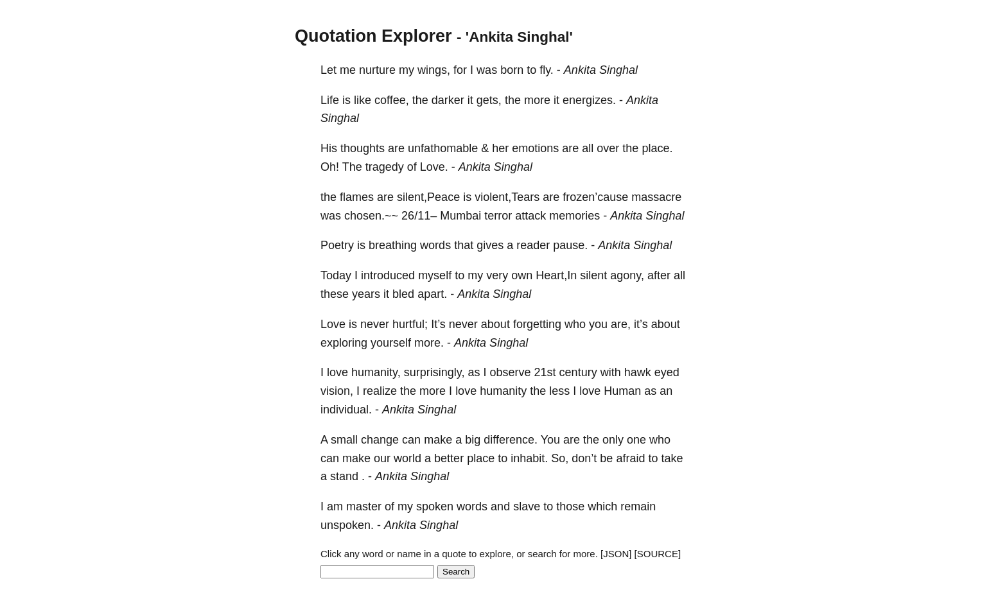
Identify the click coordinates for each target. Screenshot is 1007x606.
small (344, 439)
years (366, 294)
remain (638, 506)
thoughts (362, 148)
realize (380, 391)
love (337, 372)
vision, (336, 391)
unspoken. (347, 525)
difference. (511, 439)
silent (593, 275)
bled (403, 294)
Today (335, 275)
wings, (433, 70)
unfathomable (443, 148)
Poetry (337, 245)
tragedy (384, 166)
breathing (393, 245)
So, (559, 458)
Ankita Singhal (601, 70)
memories (574, 215)
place (481, 458)
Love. (434, 166)
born (511, 70)
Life (329, 100)
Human (622, 391)
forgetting (537, 324)
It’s (438, 324)
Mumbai (460, 215)
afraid (630, 458)
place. (657, 148)
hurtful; (410, 324)
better (449, 458)
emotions (535, 148)
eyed (666, 372)
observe (510, 372)
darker (448, 100)
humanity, (376, 372)
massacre (656, 197)
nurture (377, 70)
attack (530, 215)
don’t (584, 458)
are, (621, 324)
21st (545, 372)
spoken (434, 506)
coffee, (391, 100)
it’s (641, 324)
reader (533, 245)
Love (333, 324)
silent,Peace (428, 197)
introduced (388, 275)
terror (498, 215)
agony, (627, 275)
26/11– (419, 215)
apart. (432, 294)
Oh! (329, 166)
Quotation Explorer (373, 36)
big (472, 439)
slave (526, 506)
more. (429, 342)
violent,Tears (507, 197)
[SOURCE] (658, 553)
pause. (570, 245)
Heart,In (556, 275)
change (380, 439)
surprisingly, (434, 372)
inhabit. (529, 458)
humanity (503, 391)
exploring (343, 342)
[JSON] (615, 553)
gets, (489, 100)
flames (357, 197)
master (363, 506)
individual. (346, 409)
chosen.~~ (371, 215)
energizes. (589, 100)
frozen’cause (595, 197)
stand (344, 476)
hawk (637, 372)
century (578, 372)
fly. (546, 70)
